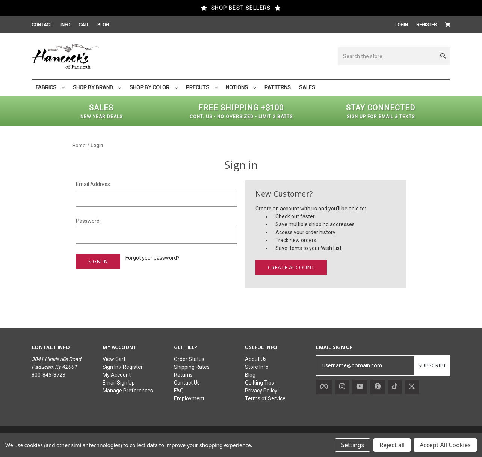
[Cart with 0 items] (448, 24)
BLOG (103, 24)
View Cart (114, 359)
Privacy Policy (261, 391)
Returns (183, 375)
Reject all (392, 445)
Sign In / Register (123, 367)
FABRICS (50, 87)
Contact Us (187, 383)
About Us (256, 359)
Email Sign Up (119, 383)
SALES (307, 87)
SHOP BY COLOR (154, 87)
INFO (65, 24)
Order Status (189, 359)
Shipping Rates (192, 367)
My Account (117, 375)
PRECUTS (202, 87)
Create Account (291, 267)
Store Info (257, 367)
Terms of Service (265, 398)
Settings (352, 445)
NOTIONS (241, 87)
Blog (250, 375)
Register (426, 24)
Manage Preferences (128, 391)
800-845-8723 (48, 375)
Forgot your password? (152, 258)
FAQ (179, 391)
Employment (189, 398)
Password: (88, 221)
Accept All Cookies (445, 445)
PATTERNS (277, 87)
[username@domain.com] (365, 365)
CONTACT (42, 24)
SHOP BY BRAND (97, 87)
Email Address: (93, 184)
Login (401, 24)
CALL (84, 24)
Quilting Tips (259, 383)
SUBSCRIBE (432, 365)
